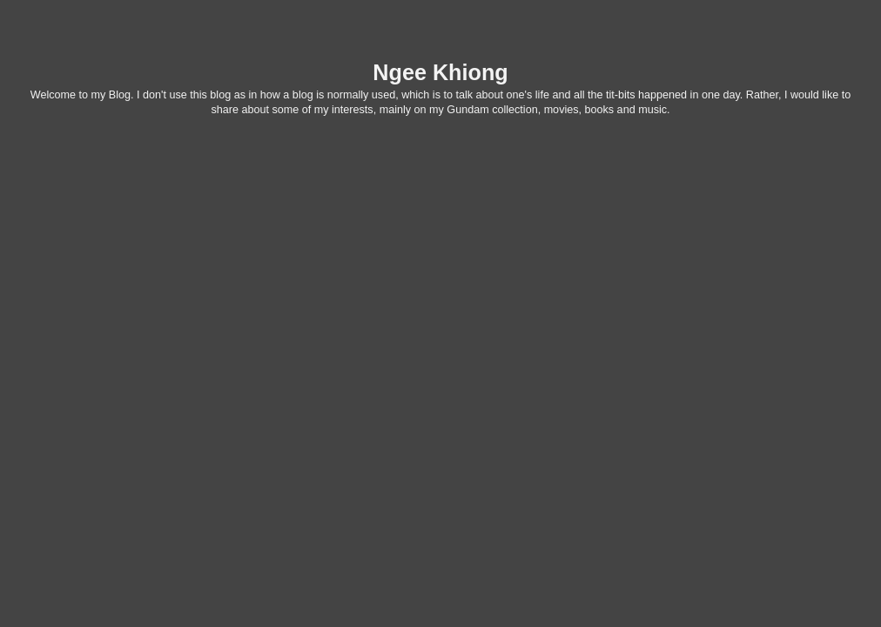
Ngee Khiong (440, 72)
